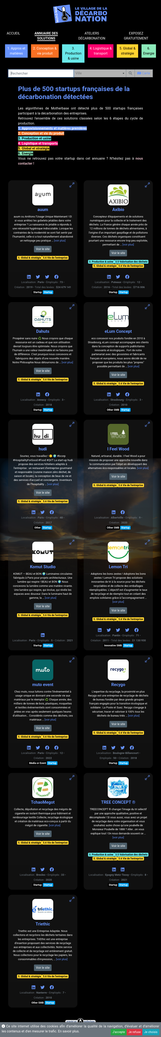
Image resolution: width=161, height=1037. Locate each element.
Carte (143, 73)
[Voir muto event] (72, 660)
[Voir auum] (72, 185)
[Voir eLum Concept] (147, 306)
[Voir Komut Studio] (72, 542)
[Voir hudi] (72, 424)
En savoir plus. (68, 1031)
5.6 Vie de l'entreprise (55, 257)
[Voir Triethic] (72, 899)
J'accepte (119, 1032)
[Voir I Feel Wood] (147, 424)
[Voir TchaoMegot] (72, 777)
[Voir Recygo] (147, 660)
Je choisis (150, 1032)
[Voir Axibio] (147, 185)
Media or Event (37, 763)
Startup (37, 292)
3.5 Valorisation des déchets (131, 261)
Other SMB (113, 409)
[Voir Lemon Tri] (147, 542)
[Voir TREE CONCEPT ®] (147, 777)
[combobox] (99, 73)
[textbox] (100, 73)
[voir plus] (60, 240)
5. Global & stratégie (29, 257)
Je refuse (135, 1032)
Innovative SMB (113, 645)
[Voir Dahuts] (72, 306)
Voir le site (42, 249)
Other (37, 527)
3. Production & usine (101, 261)
